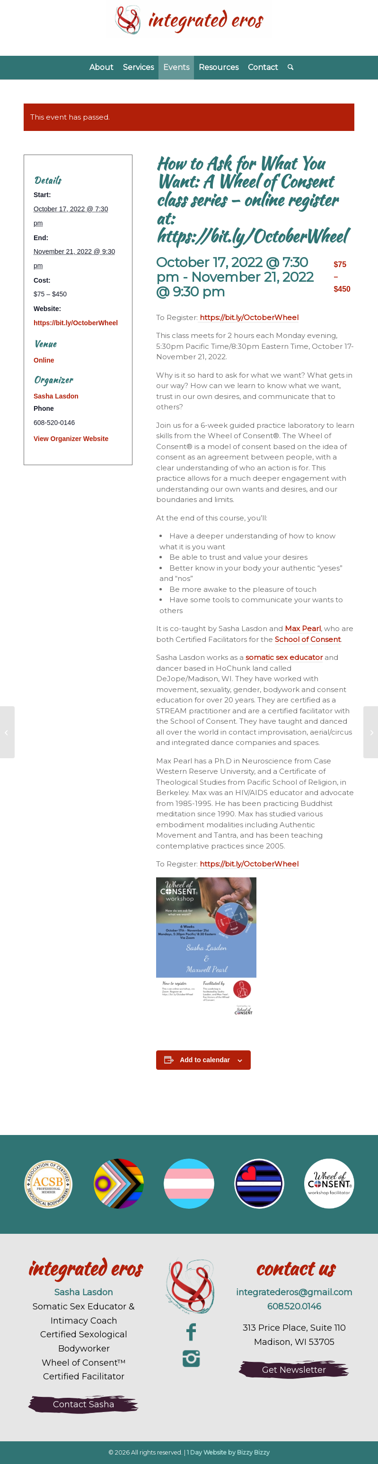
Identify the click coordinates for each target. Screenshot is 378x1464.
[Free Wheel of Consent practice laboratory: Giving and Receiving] (7, 732)
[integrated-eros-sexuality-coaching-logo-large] (189, 1287)
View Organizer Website (71, 438)
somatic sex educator (284, 657)
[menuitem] (101, 67)
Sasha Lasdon (56, 396)
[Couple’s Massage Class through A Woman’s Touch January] (370, 732)
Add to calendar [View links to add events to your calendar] (205, 1060)
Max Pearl (303, 628)
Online (44, 360)
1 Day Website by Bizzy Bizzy (228, 1452)
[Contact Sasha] (84, 1404)
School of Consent (308, 639)
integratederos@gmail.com (294, 1292)
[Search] (288, 67)
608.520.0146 (294, 1306)
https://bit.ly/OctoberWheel (248, 317)
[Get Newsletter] (294, 1370)
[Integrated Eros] (189, 28)
